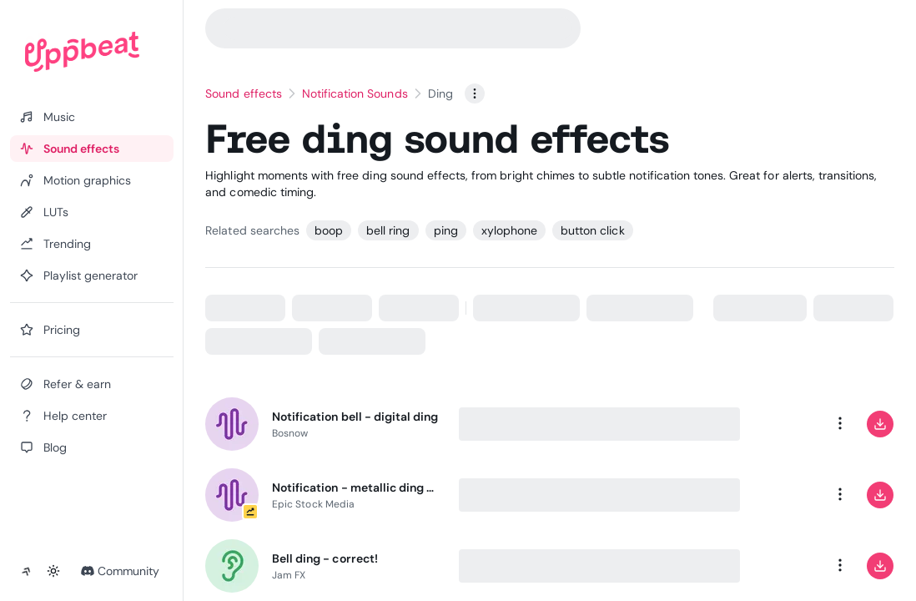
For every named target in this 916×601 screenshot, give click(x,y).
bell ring (388, 230)
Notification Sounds (355, 93)
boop (329, 230)
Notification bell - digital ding (355, 416)
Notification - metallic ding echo (355, 487)
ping (446, 230)
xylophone (509, 230)
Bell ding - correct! (325, 558)
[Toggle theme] (53, 571)
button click (592, 230)
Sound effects (243, 93)
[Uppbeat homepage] (82, 52)
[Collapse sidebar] (26, 571)
